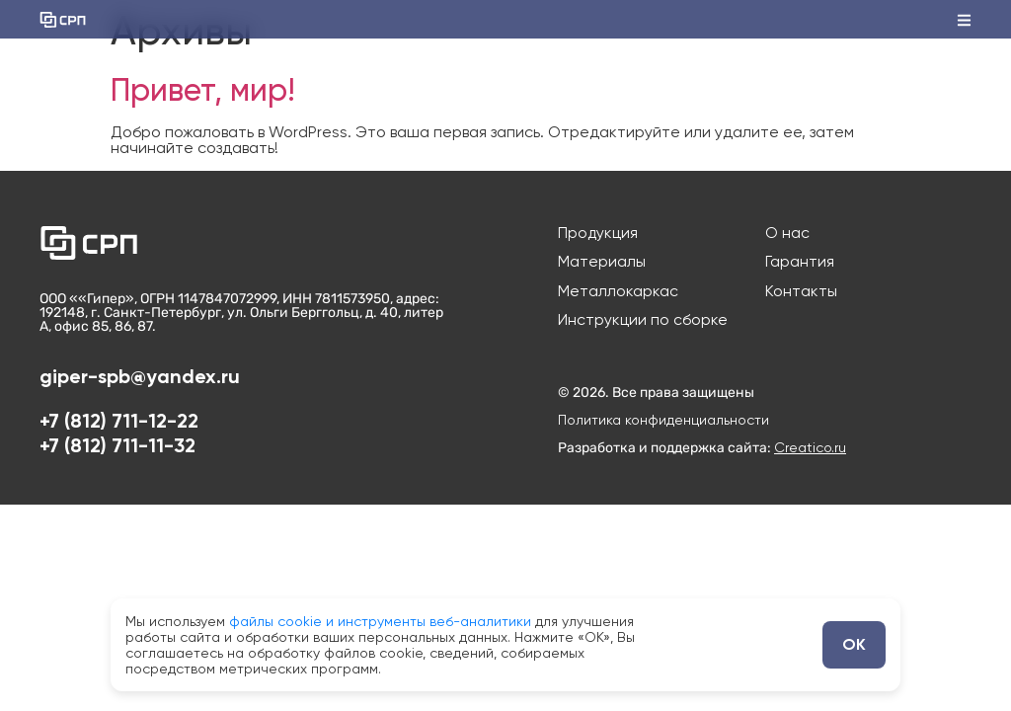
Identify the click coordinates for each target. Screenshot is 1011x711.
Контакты (801, 295)
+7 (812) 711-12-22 (118, 426)
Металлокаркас (618, 295)
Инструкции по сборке (643, 326)
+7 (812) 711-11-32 (117, 451)
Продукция (598, 234)
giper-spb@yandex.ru (139, 382)
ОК (854, 644)
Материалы (602, 265)
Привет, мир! (203, 90)
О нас (787, 234)
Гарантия (799, 265)
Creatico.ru (810, 453)
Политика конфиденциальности (663, 426)
